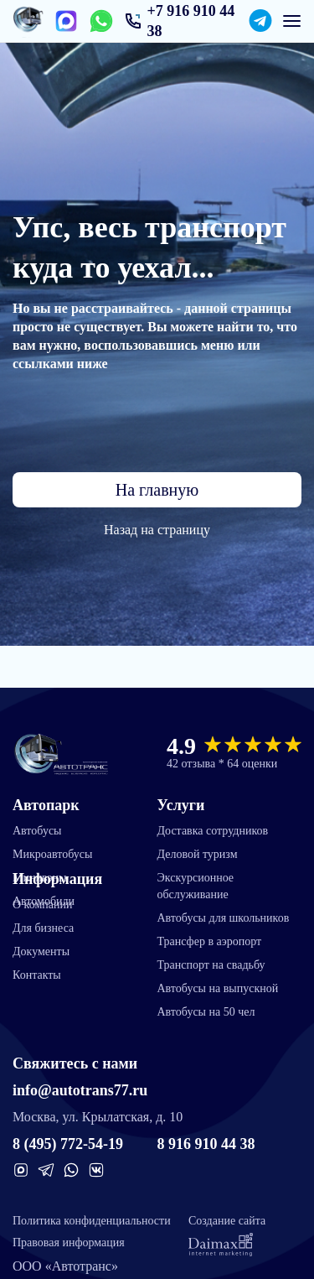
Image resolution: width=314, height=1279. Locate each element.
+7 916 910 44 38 (190, 21)
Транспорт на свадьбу (211, 965)
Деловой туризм (197, 854)
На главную (157, 490)
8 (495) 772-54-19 (68, 1144)
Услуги (181, 805)
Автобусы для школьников (223, 918)
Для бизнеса (43, 928)
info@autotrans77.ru (80, 1090)
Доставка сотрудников (213, 830)
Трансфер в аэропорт (209, 941)
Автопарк (46, 805)
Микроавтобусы (52, 854)
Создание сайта (226, 1235)
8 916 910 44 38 (206, 1144)
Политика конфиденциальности (92, 1220)
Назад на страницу (157, 530)
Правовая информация (69, 1242)
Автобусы (37, 830)
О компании (42, 904)
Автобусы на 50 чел (206, 1012)
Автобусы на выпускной (218, 988)
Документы (41, 951)
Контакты (37, 975)
